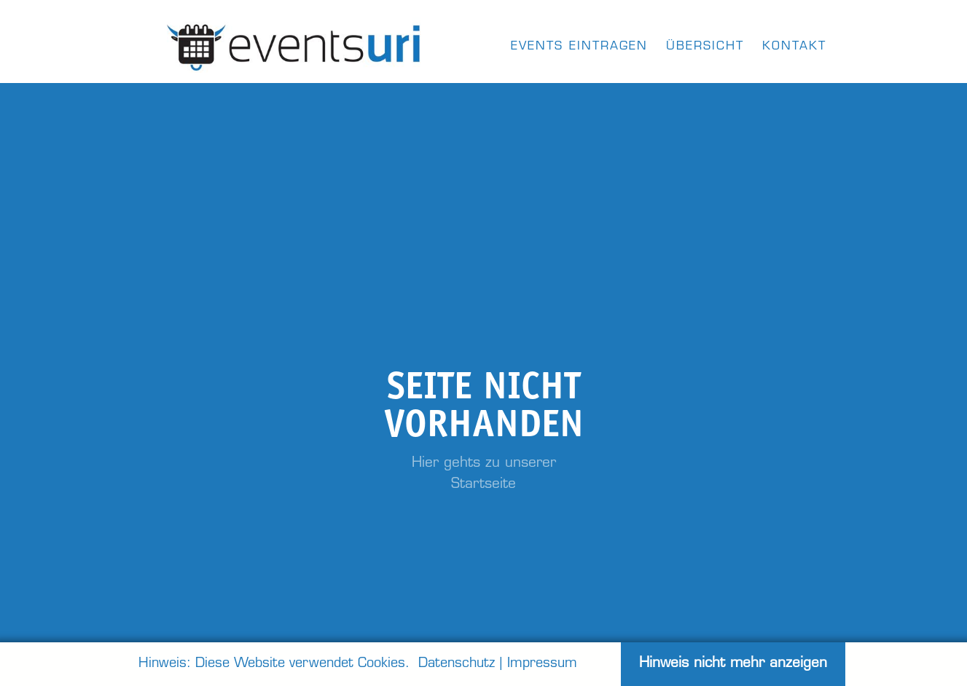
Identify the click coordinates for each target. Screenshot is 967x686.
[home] (295, 44)
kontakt (794, 46)
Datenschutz (456, 664)
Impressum (542, 664)
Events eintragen (579, 46)
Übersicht (705, 46)
